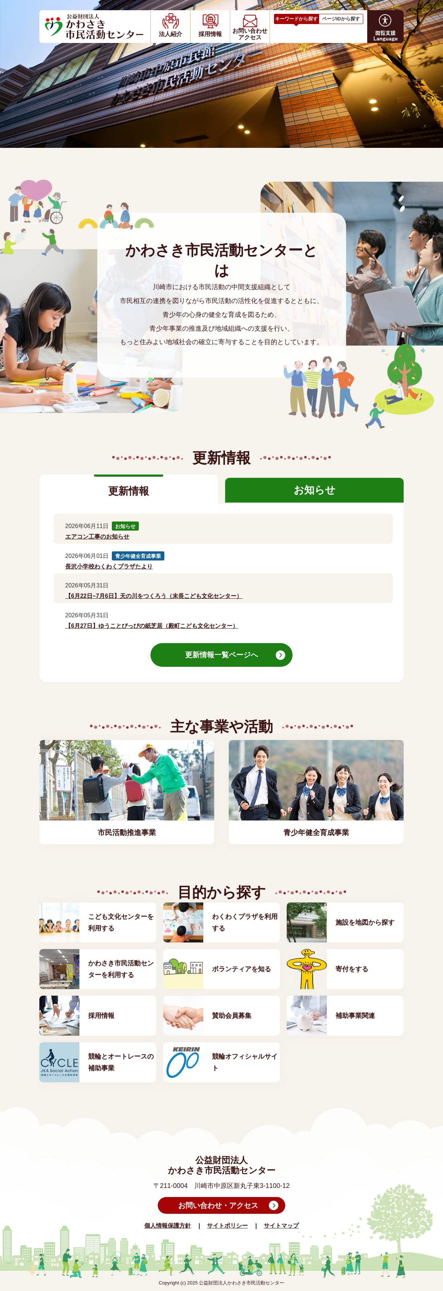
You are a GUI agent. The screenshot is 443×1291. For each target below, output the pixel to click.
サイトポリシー (227, 1226)
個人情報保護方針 (167, 1226)
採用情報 (210, 34)
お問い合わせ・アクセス (218, 1205)
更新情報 (128, 491)
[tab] (296, 18)
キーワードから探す (296, 18)
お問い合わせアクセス (249, 34)
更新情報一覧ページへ (221, 655)
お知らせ (315, 490)
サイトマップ (281, 1226)
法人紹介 (170, 34)
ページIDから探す (341, 18)
